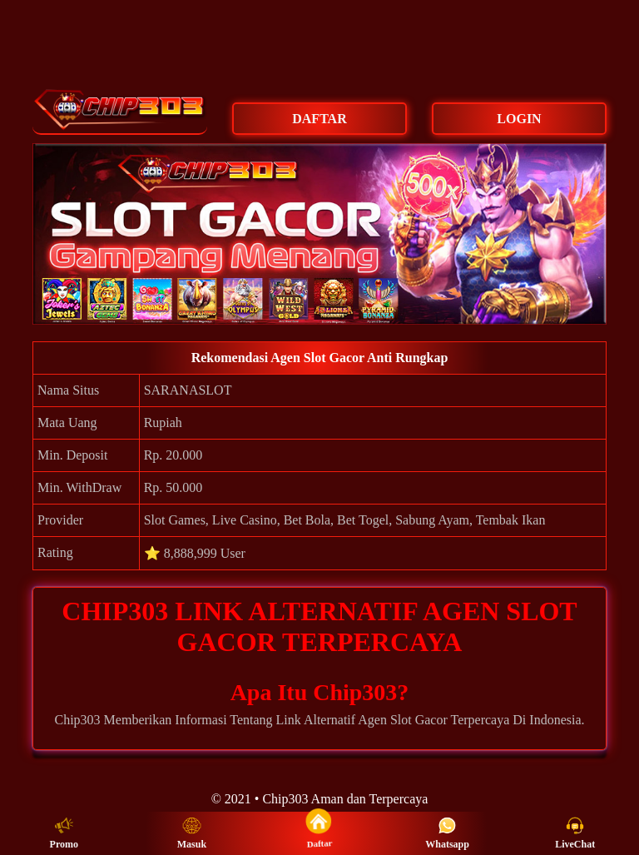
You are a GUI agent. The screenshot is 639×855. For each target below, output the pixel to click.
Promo (64, 833)
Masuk (191, 833)
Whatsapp (447, 833)
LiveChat (575, 833)
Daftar (319, 832)
